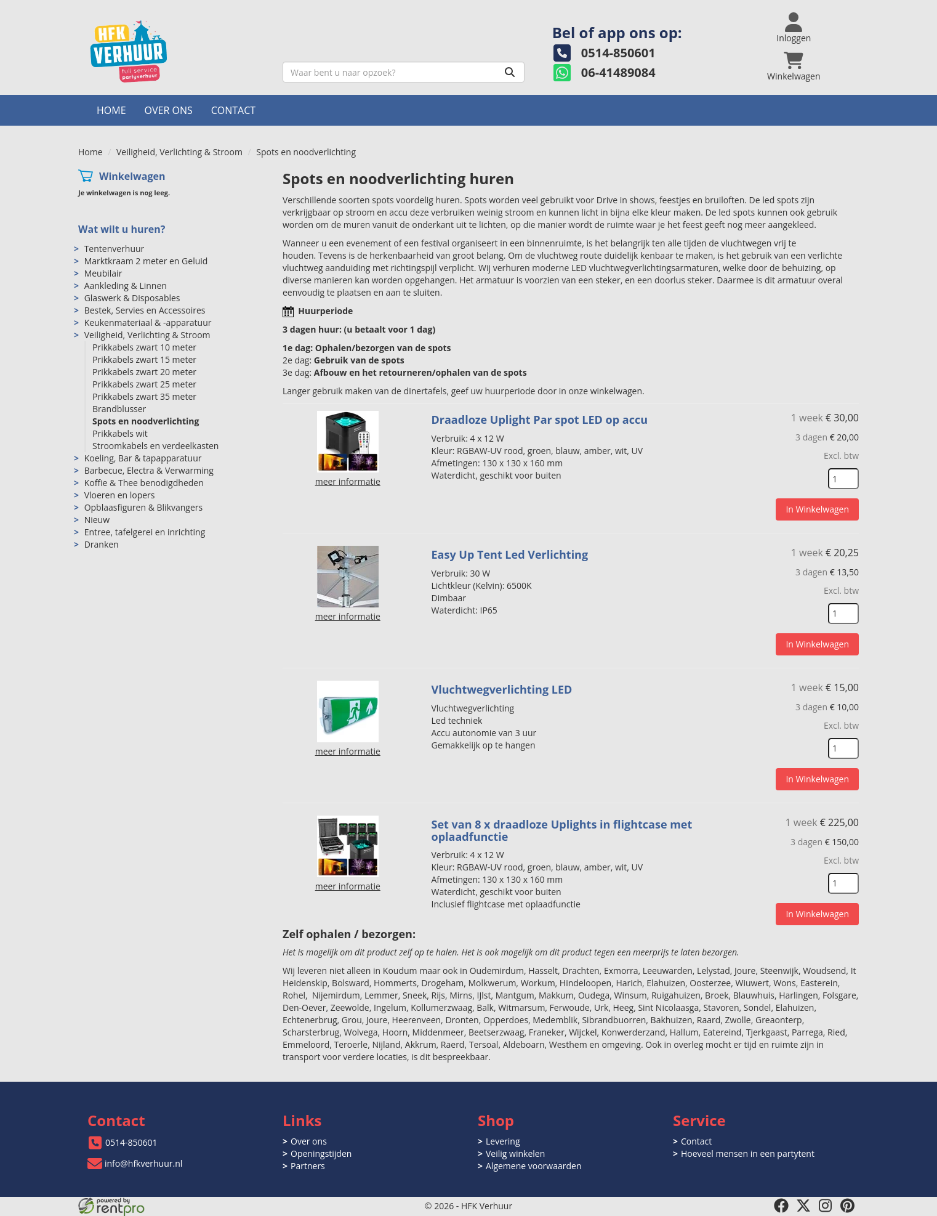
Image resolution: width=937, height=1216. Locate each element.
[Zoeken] (510, 72)
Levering (503, 1141)
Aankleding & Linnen (125, 285)
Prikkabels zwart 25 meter (144, 384)
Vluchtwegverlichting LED (502, 689)
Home (111, 110)
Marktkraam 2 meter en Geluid (146, 261)
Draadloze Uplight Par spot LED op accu (540, 419)
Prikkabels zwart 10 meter (144, 347)
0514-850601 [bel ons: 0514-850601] (131, 1142)
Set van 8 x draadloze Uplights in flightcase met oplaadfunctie (562, 830)
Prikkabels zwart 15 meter (144, 359)
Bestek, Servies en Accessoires (145, 310)
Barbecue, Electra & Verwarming (149, 470)
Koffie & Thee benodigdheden (144, 482)
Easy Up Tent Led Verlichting (510, 554)
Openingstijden (321, 1153)
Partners (308, 1166)
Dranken (101, 544)
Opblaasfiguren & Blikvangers (143, 507)
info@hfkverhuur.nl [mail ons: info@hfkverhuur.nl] (143, 1163)
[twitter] (803, 1205)
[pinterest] (848, 1205)
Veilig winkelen (515, 1153)
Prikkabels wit (120, 433)
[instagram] (825, 1205)
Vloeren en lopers (119, 495)
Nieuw (97, 519)
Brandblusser (119, 409)
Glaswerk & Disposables (132, 298)
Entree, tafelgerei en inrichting (145, 532)
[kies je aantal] (843, 478)
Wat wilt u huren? (121, 229)
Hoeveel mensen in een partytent (747, 1153)
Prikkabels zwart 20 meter (144, 372)
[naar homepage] (175, 51)
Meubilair (103, 273)
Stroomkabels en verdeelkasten (155, 446)
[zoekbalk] (404, 72)
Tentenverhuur (114, 248)
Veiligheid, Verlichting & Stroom (179, 152)
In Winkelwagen (817, 509)
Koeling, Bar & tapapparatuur (143, 458)
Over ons (169, 110)
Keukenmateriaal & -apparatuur (148, 322)
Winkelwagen (132, 176)
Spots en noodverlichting (145, 421)
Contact (233, 110)
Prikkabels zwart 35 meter (144, 396)
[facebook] (781, 1205)
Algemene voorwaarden (533, 1166)
